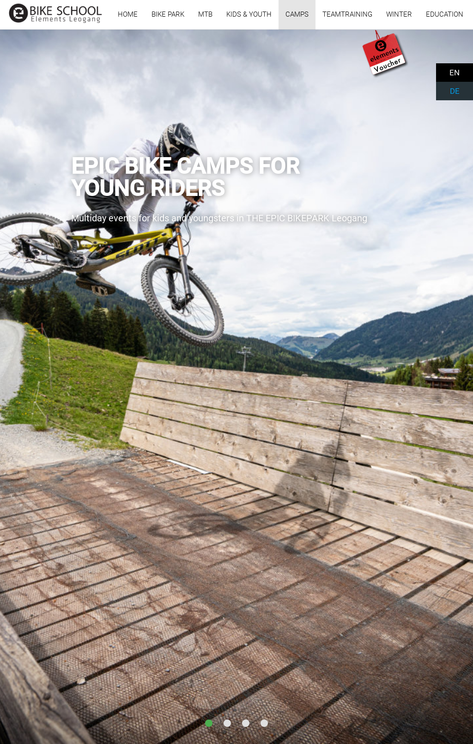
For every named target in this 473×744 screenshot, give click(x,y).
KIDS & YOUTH (249, 14)
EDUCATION (444, 14)
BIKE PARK (168, 14)
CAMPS (297, 14)
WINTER (399, 14)
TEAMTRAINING (347, 14)
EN (454, 72)
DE (455, 91)
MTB (205, 14)
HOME (128, 14)
